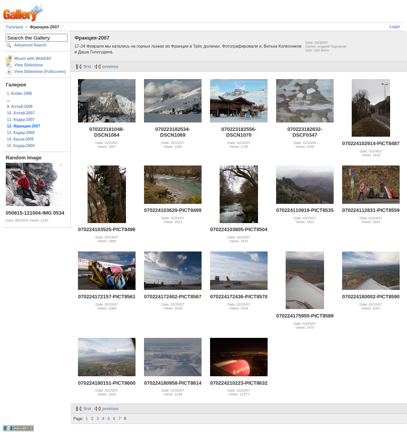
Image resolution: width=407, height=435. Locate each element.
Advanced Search (30, 45)
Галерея (14, 27)
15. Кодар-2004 (21, 146)
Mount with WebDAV (32, 58)
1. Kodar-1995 (19, 93)
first (87, 67)
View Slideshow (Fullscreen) (40, 71)
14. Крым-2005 (20, 139)
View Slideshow (28, 65)
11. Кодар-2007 (21, 119)
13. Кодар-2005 (21, 133)
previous (111, 67)
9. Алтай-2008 (20, 106)
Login (395, 27)
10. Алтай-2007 (21, 113)
